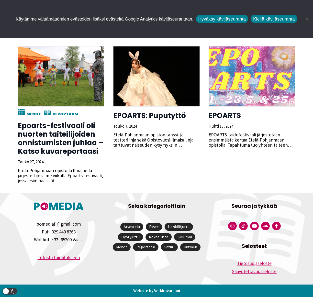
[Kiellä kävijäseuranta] (306, 19)
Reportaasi (65, 114)
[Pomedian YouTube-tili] (254, 226)
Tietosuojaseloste (254, 263)
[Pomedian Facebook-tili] (276, 226)
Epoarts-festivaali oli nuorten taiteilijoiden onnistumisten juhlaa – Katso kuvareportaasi (59, 138)
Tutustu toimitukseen (59, 257)
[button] (9, 291)
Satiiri (169, 246)
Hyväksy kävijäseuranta (222, 19)
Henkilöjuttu (179, 226)
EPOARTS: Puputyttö (148, 116)
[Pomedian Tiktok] (243, 226)
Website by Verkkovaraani (156, 290)
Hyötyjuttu (130, 236)
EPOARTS (224, 116)
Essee (154, 226)
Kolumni (185, 236)
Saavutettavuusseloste (254, 271)
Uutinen (190, 246)
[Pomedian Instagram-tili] (232, 226)
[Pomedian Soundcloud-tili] (265, 226)
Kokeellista (158, 236)
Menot (33, 114)
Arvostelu (132, 226)
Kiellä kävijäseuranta (274, 19)
